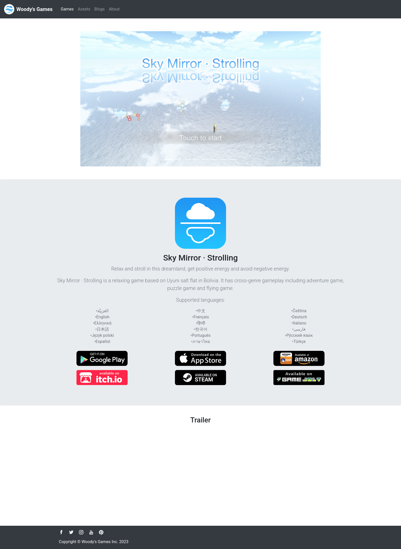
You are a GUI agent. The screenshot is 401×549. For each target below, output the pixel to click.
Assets (84, 9)
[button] (98, 98)
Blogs (99, 9)
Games (68, 9)
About (114, 9)
